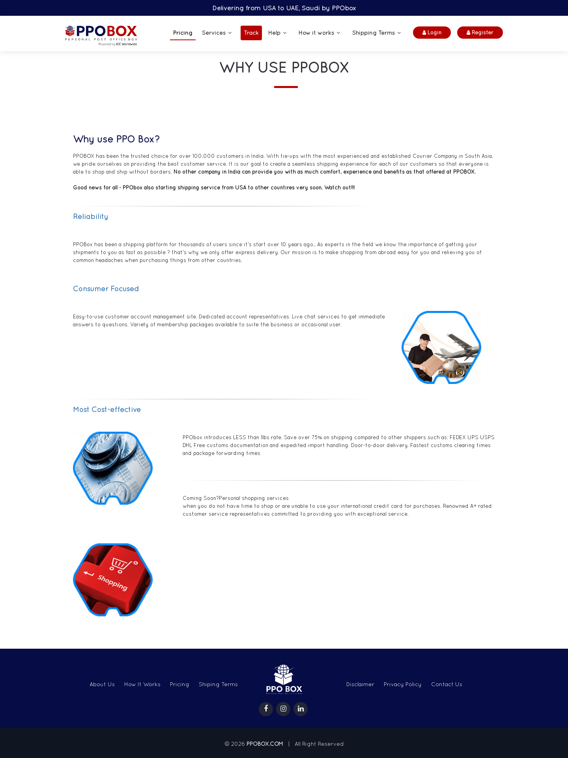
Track (251, 33)
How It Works (142, 684)
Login (431, 33)
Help (274, 33)
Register (480, 33)
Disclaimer (360, 684)
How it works (316, 33)
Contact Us (446, 684)
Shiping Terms (218, 684)
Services (214, 33)
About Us (102, 684)
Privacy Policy (403, 684)
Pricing (182, 33)
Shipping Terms (373, 33)
